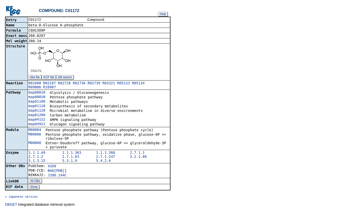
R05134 (138, 84)
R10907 (49, 88)
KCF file (48, 78)
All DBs (35, 181)
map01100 (36, 102)
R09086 (34, 88)
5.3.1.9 (69, 161)
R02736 (79, 84)
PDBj (60, 171)
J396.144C (57, 176)
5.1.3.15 (36, 161)
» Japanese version (21, 197)
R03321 (108, 84)
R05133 (123, 84)
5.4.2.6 (103, 161)
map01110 (36, 106)
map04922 (36, 124)
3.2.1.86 (138, 157)
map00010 (36, 93)
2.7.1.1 (137, 153)
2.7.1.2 (35, 157)
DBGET (11, 205)
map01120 (36, 111)
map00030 (36, 97)
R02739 (93, 84)
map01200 (36, 115)
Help (163, 14)
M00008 (34, 143)
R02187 (49, 84)
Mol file (35, 78)
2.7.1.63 (70, 157)
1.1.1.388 (105, 153)
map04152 (36, 120)
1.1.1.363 (71, 153)
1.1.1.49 (36, 153)
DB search (65, 78)
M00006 (34, 135)
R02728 (64, 84)
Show (34, 187)
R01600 (34, 84)
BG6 (51, 171)
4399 (52, 167)
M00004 (34, 130)
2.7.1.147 (105, 157)
